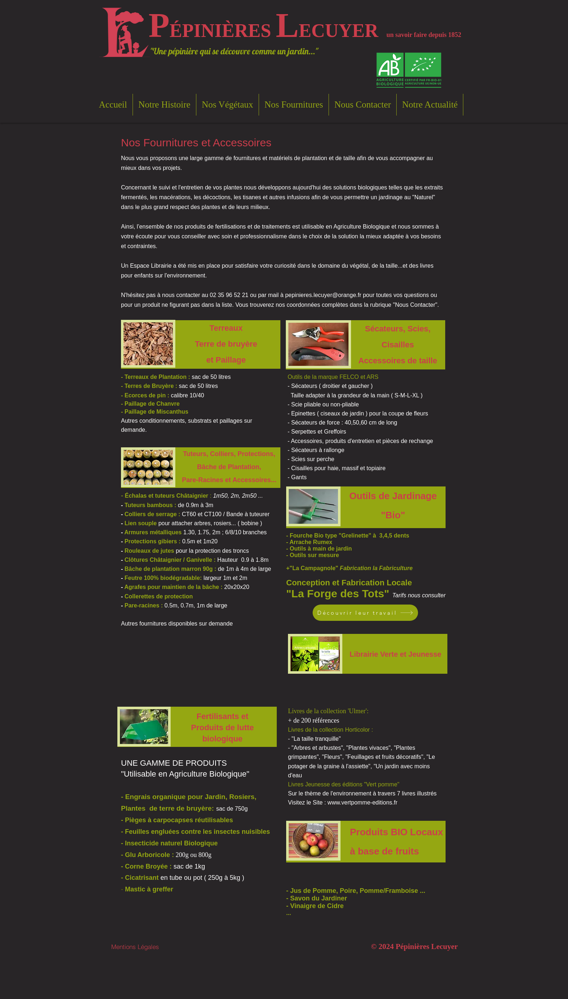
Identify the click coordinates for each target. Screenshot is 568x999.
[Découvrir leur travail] (365, 613)
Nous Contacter (415, 305)
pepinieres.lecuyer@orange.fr (323, 295)
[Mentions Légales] (135, 946)
